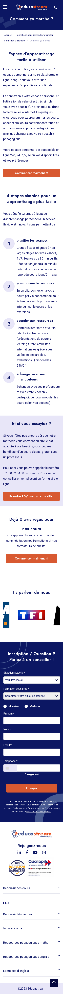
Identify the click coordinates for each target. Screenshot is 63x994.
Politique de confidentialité (38, 811)
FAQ (6, 903)
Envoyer (31, 788)
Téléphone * (10, 761)
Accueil (8, 35)
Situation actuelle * (14, 672)
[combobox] (10, 768)
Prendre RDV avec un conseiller (31, 496)
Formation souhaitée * (16, 688)
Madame (35, 706)
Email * (7, 745)
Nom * (7, 729)
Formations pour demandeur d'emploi (34, 35)
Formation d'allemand (15, 40)
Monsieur (13, 706)
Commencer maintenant (31, 173)
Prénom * (8, 713)
